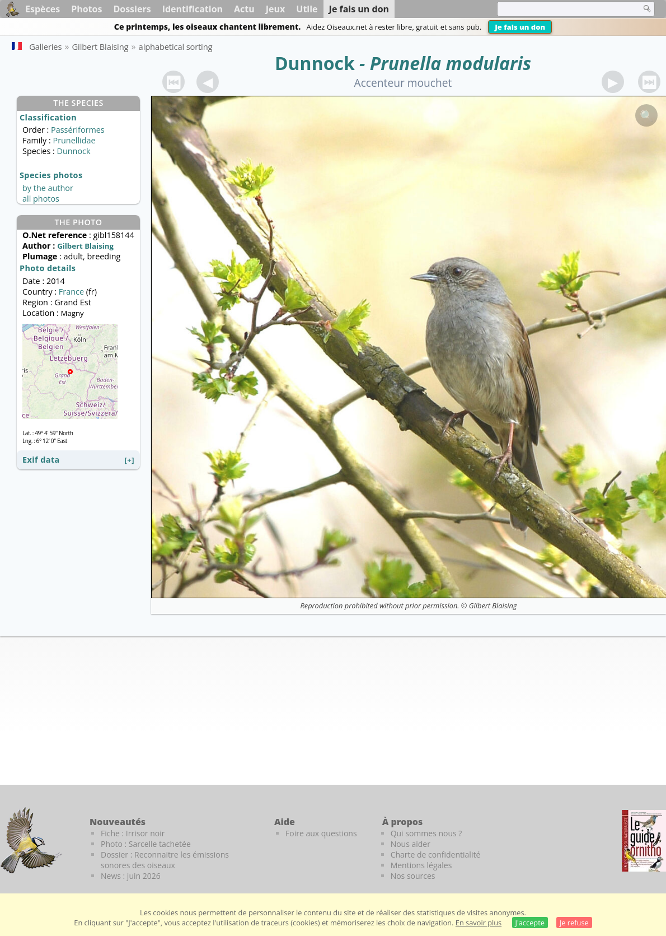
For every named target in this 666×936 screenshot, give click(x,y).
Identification (192, 9)
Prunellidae (74, 140)
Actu (244, 9)
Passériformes (78, 129)
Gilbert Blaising (493, 605)
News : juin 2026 (131, 875)
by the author (47, 188)
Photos (86, 9)
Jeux (275, 9)
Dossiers (132, 9)
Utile (306, 9)
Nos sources (413, 875)
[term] (561, 9)
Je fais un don (520, 27)
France (71, 291)
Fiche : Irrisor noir (133, 833)
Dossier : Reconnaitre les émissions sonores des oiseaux (165, 859)
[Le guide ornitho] (644, 841)
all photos (40, 198)
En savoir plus (478, 923)
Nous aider (410, 844)
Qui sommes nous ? (426, 833)
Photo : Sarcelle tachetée (146, 844)
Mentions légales (421, 865)
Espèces (42, 9)
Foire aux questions (321, 833)
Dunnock (315, 63)
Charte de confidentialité (436, 854)
